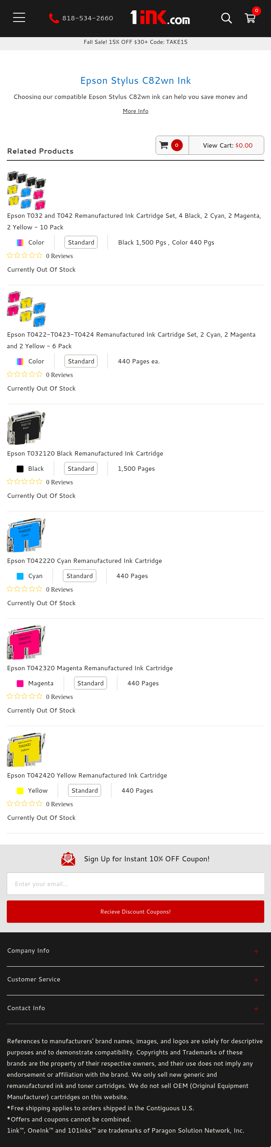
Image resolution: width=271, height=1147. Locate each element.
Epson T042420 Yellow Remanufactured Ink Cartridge (87, 775)
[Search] (226, 17)
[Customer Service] (133, 978)
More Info (135, 111)
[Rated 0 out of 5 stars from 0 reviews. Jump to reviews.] (40, 256)
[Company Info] (133, 950)
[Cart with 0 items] (249, 17)
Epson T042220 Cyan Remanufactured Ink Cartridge (84, 560)
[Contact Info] (133, 1007)
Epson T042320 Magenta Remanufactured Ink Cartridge (90, 667)
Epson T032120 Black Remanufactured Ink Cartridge (85, 453)
